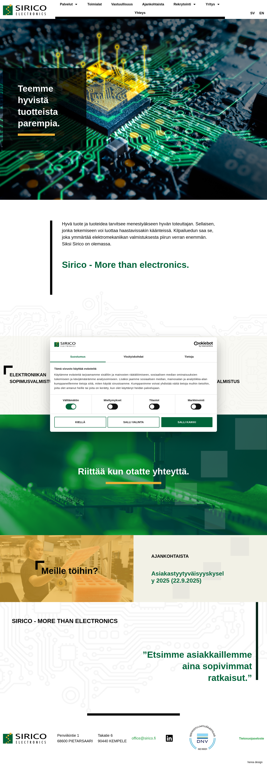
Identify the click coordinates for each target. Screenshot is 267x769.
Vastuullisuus (122, 4)
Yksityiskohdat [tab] (133, 356)
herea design (255, 762)
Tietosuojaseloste (251, 738)
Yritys (213, 4)
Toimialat (94, 4)
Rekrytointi (185, 4)
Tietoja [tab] (189, 356)
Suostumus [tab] (78, 356)
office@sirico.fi (144, 738)
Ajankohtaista (153, 4)
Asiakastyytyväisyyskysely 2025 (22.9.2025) (187, 577)
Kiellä (80, 422)
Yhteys (140, 13)
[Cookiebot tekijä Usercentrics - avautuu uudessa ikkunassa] (196, 344)
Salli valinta (133, 422)
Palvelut (69, 4)
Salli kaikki (187, 422)
